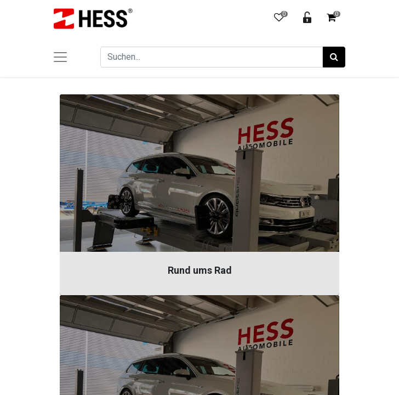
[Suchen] (334, 57)
